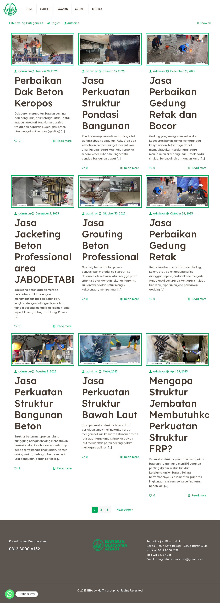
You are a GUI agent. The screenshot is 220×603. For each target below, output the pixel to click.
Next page (125, 509)
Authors (72, 23)
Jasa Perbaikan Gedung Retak (173, 240)
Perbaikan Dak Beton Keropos (38, 91)
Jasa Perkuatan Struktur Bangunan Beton (38, 403)
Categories (33, 23)
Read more (64, 141)
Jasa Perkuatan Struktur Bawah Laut (109, 397)
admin (22, 71)
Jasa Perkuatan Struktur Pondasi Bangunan (106, 103)
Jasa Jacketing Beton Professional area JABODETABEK (49, 251)
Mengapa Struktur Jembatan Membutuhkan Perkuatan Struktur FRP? (182, 414)
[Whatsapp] (9, 594)
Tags (54, 23)
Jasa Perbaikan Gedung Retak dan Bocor (173, 103)
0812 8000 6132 (24, 548)
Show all (204, 23)
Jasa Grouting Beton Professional (110, 240)
